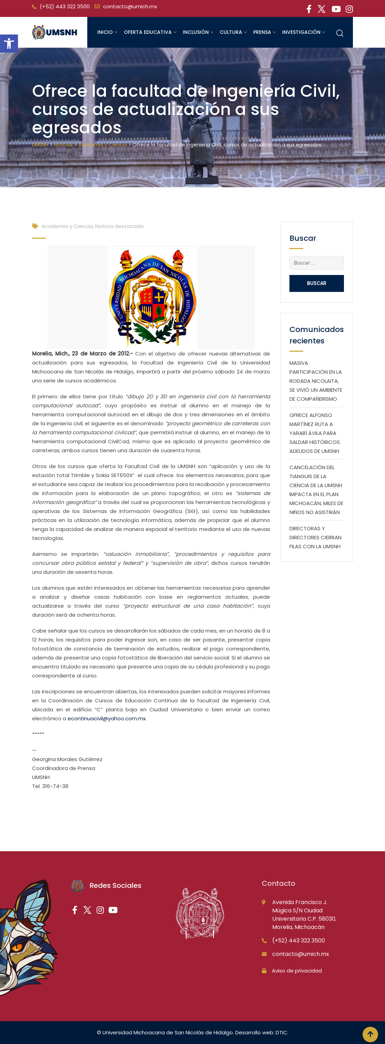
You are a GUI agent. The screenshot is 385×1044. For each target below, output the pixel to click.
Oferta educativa (148, 32)
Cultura (231, 32)
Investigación (301, 32)
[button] (9, 44)
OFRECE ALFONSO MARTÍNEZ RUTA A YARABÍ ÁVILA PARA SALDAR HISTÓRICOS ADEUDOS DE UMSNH (314, 433)
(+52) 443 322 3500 (65, 6)
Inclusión (196, 32)
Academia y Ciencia (67, 226)
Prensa (262, 32)
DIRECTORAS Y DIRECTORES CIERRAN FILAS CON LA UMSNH (315, 537)
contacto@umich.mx (130, 6)
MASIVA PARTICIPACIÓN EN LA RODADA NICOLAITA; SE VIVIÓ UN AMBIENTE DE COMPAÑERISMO (315, 380)
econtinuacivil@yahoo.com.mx (107, 718)
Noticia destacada (119, 226)
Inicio (105, 32)
